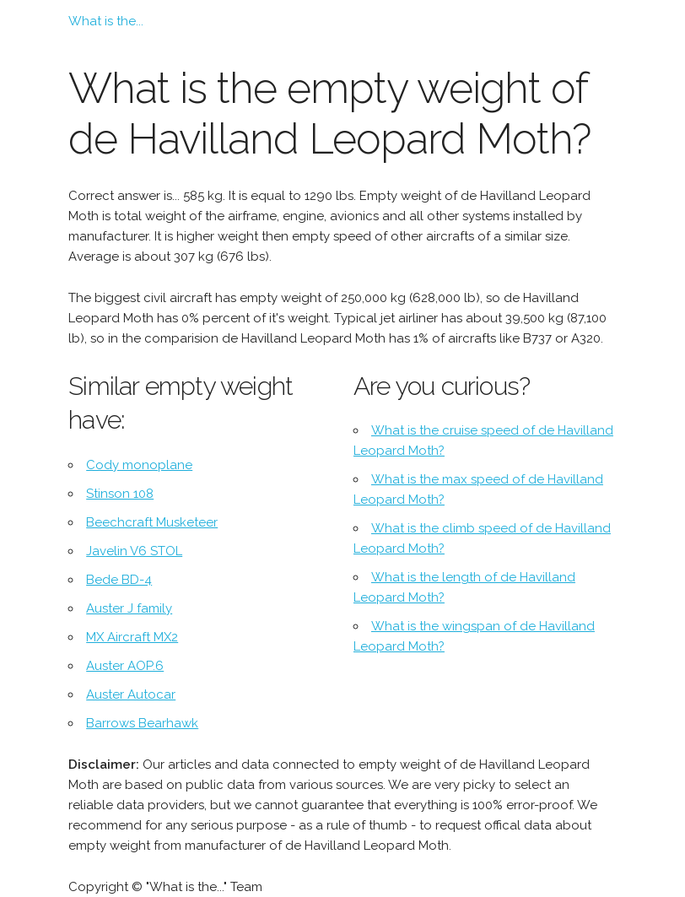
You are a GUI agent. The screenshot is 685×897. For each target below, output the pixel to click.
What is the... (105, 21)
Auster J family (129, 608)
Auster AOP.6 (125, 665)
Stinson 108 (120, 493)
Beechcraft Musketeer (152, 522)
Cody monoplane (139, 465)
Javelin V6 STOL (134, 551)
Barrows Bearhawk (142, 723)
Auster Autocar (130, 694)
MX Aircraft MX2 (132, 637)
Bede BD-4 (119, 579)
